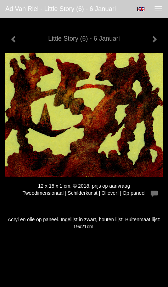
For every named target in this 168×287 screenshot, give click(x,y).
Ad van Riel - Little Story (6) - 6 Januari (60, 8)
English (141, 9)
